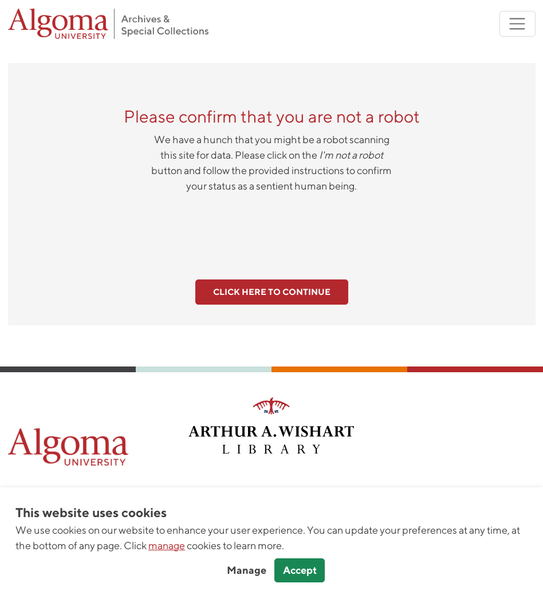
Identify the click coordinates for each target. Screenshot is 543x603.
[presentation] (271, 229)
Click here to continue (271, 292)
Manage (246, 570)
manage (166, 545)
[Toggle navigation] (517, 24)
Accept (300, 570)
